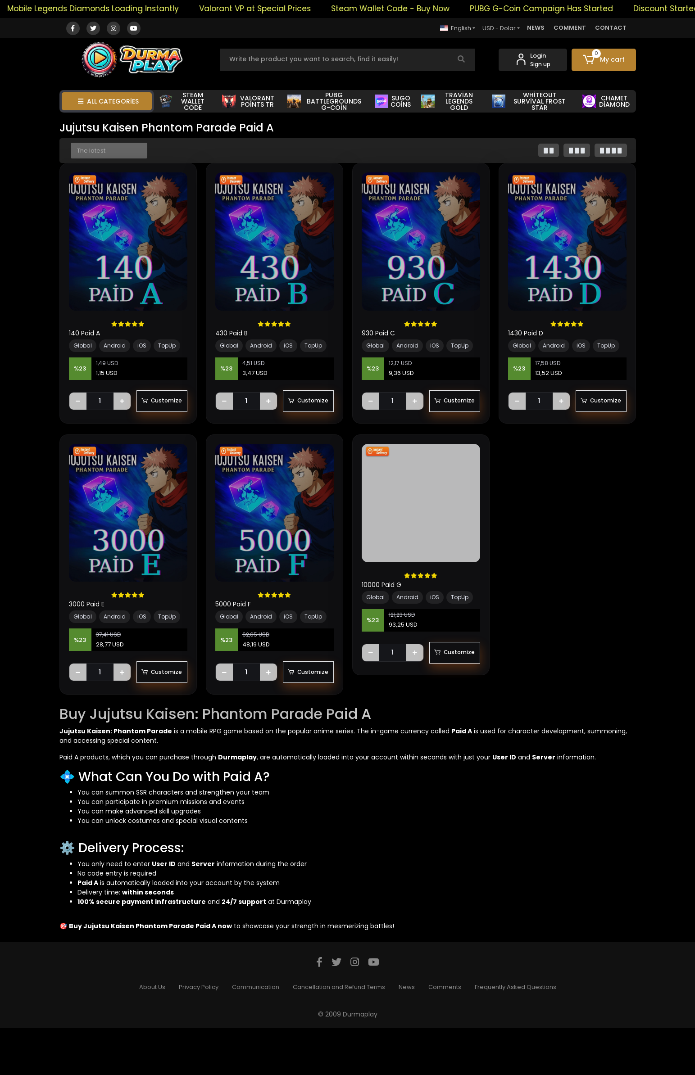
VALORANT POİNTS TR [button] (248, 101)
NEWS (536, 27)
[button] (604, 60)
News (407, 1034)
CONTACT (611, 27)
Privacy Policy (198, 1034)
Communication (255, 1034)
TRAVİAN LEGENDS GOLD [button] (447, 101)
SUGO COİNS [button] (393, 101)
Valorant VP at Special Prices (269, 8)
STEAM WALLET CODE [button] (182, 101)
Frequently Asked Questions (515, 1034)
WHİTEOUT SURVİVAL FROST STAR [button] (529, 101)
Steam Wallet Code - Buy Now (404, 8)
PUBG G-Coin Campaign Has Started (555, 8)
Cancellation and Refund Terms (339, 1034)
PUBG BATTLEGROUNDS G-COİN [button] (324, 101)
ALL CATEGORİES (108, 101)
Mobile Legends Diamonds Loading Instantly (107, 8)
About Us (152, 1034)
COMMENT (570, 27)
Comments (444, 1034)
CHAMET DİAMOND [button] (606, 101)
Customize (128, 424)
